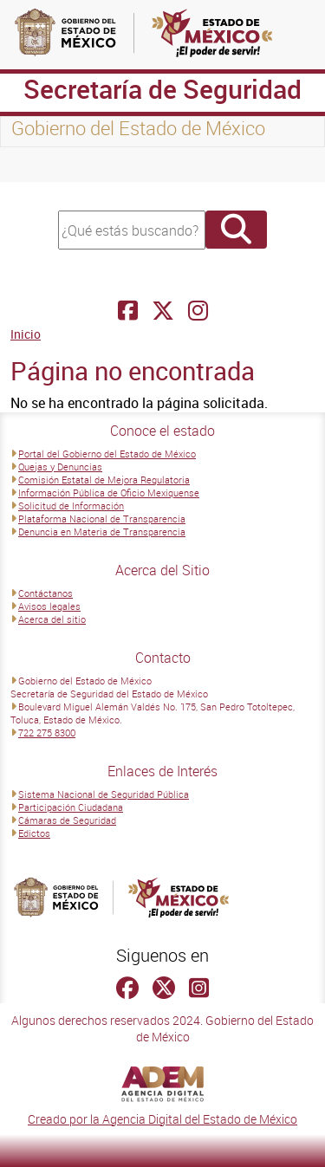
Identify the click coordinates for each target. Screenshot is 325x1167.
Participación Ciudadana (70, 807)
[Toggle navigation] (34, 164)
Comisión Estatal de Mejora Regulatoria (104, 479)
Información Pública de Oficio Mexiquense (108, 492)
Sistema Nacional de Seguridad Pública (103, 794)
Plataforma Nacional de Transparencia (101, 518)
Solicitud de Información (71, 505)
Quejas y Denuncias (60, 466)
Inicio (25, 334)
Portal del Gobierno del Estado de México (107, 453)
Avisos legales (49, 606)
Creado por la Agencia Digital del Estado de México (162, 1119)
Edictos (34, 833)
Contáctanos (45, 593)
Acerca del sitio (52, 619)
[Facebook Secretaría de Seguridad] (128, 310)
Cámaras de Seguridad (67, 820)
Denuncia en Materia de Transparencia (101, 531)
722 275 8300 (46, 732)
